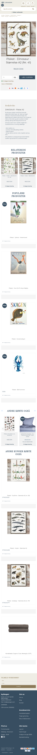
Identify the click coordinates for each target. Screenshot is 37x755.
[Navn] (18, 680)
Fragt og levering (23, 716)
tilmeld (18, 686)
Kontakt (21, 703)
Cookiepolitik (9, 749)
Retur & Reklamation (24, 718)
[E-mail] (18, 683)
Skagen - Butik (5, 734)
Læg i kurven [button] (27, 77)
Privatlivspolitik (5, 752)
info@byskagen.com (9, 702)
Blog (20, 700)
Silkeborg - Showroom (7, 732)
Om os (21, 697)
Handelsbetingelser (24, 713)
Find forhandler (5, 729)
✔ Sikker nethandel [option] (18, 12)
